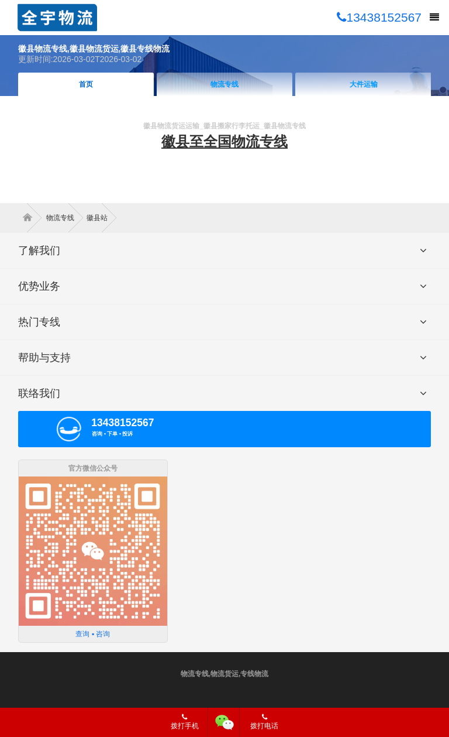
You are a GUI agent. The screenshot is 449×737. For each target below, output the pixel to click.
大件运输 (364, 84)
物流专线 (224, 84)
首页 (86, 84)
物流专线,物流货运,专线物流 (225, 674)
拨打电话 (264, 722)
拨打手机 (185, 722)
